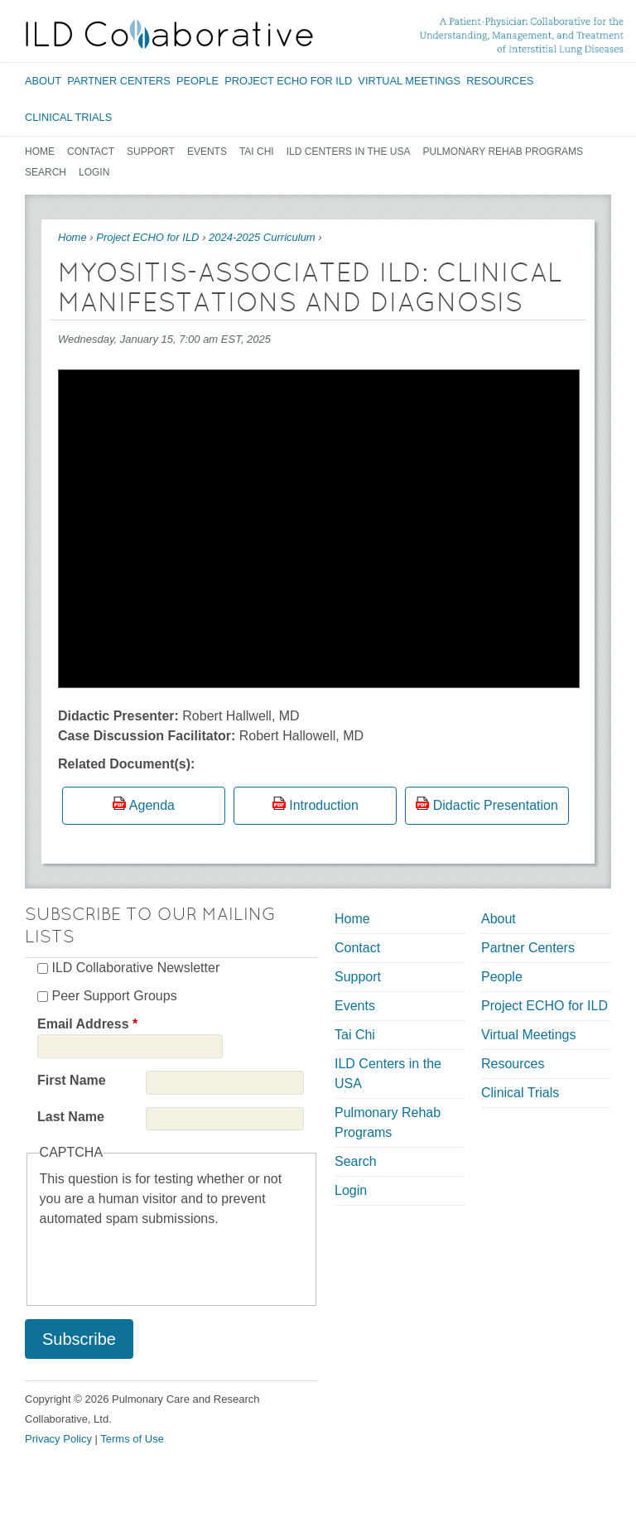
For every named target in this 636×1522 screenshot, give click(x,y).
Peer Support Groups (113, 996)
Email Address (87, 1024)
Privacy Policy (58, 1439)
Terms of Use (132, 1439)
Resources (499, 81)
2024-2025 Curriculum (262, 237)
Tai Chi (256, 151)
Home (40, 151)
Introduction (324, 805)
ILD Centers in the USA (349, 151)
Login (94, 172)
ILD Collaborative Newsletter (135, 968)
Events (207, 151)
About (43, 81)
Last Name (70, 1117)
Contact (90, 151)
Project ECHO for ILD (288, 81)
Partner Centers (119, 81)
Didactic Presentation (495, 805)
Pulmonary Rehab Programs (503, 151)
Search (45, 172)
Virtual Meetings (409, 81)
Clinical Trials (68, 117)
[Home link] (169, 34)
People (197, 81)
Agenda (152, 805)
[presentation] (166, 1261)
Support (151, 151)
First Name (71, 1080)
